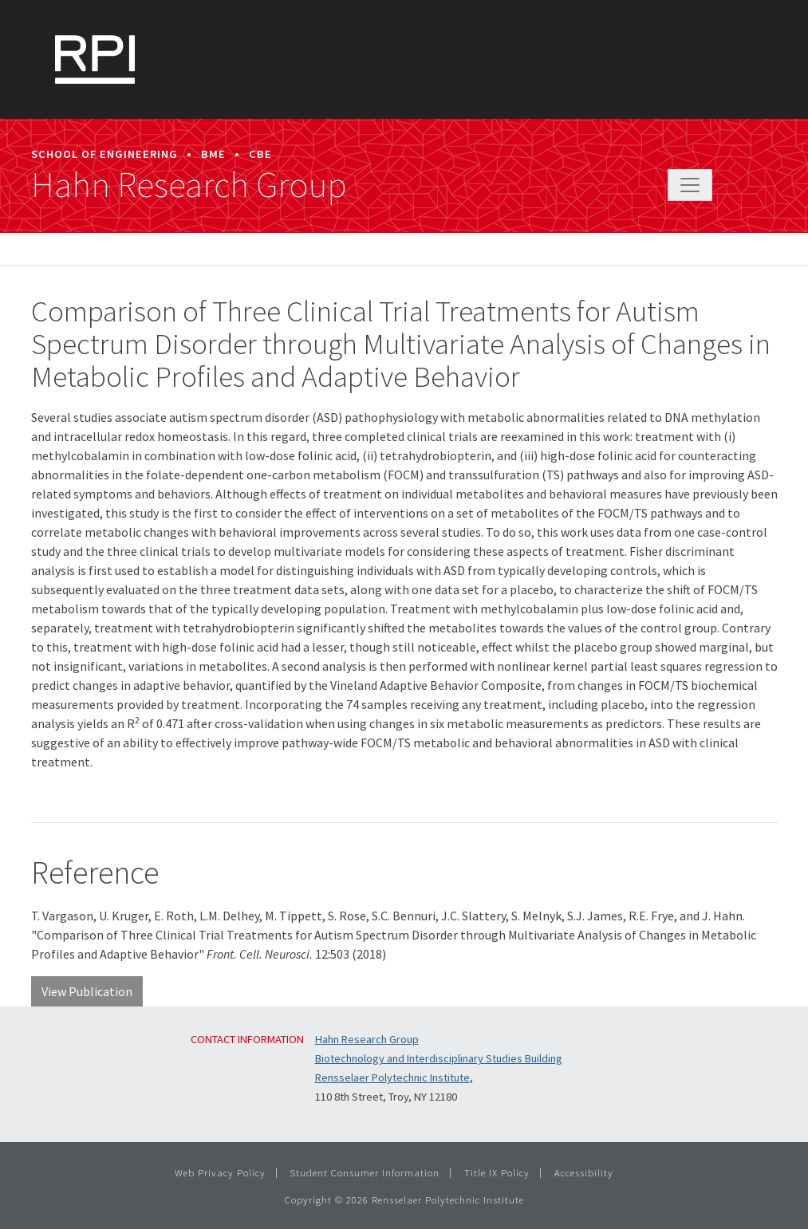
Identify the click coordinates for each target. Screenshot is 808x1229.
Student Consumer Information (364, 1172)
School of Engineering (104, 154)
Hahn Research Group (189, 185)
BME (213, 154)
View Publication (86, 991)
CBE (260, 154)
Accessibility (583, 1172)
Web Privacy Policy (220, 1172)
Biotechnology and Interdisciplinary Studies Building (438, 1058)
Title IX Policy (497, 1172)
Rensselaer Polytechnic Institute (392, 1077)
